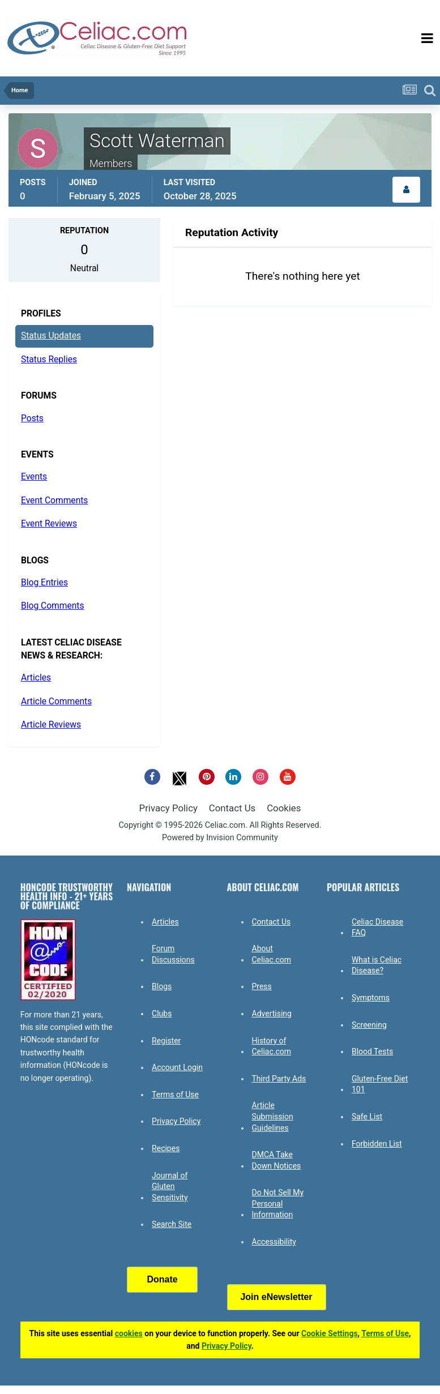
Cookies (284, 808)
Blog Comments (52, 606)
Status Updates (51, 336)
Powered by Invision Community (220, 838)
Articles (36, 678)
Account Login (177, 1067)
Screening (369, 1024)
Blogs (162, 986)
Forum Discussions (173, 954)
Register (166, 1040)
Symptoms (371, 997)
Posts (32, 418)
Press (262, 986)
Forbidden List (377, 1143)
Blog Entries (44, 583)
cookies (129, 1333)
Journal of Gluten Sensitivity (169, 1186)
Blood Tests (372, 1051)
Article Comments (56, 701)
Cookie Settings (329, 1333)
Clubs (162, 1013)
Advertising (272, 1013)
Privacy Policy (168, 808)
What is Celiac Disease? (376, 965)
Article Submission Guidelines (272, 1116)
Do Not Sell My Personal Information (278, 1203)
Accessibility (274, 1241)
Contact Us (232, 808)
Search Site (171, 1224)
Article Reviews (51, 725)
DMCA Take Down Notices (276, 1160)
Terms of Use (175, 1094)
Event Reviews (49, 524)
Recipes (166, 1148)
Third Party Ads (279, 1078)
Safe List (367, 1116)
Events (34, 477)
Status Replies (49, 359)
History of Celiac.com (272, 1046)
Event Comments (54, 500)
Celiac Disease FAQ (377, 927)
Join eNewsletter (276, 1297)
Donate (162, 1279)
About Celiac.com (272, 954)
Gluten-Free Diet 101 (380, 1084)
